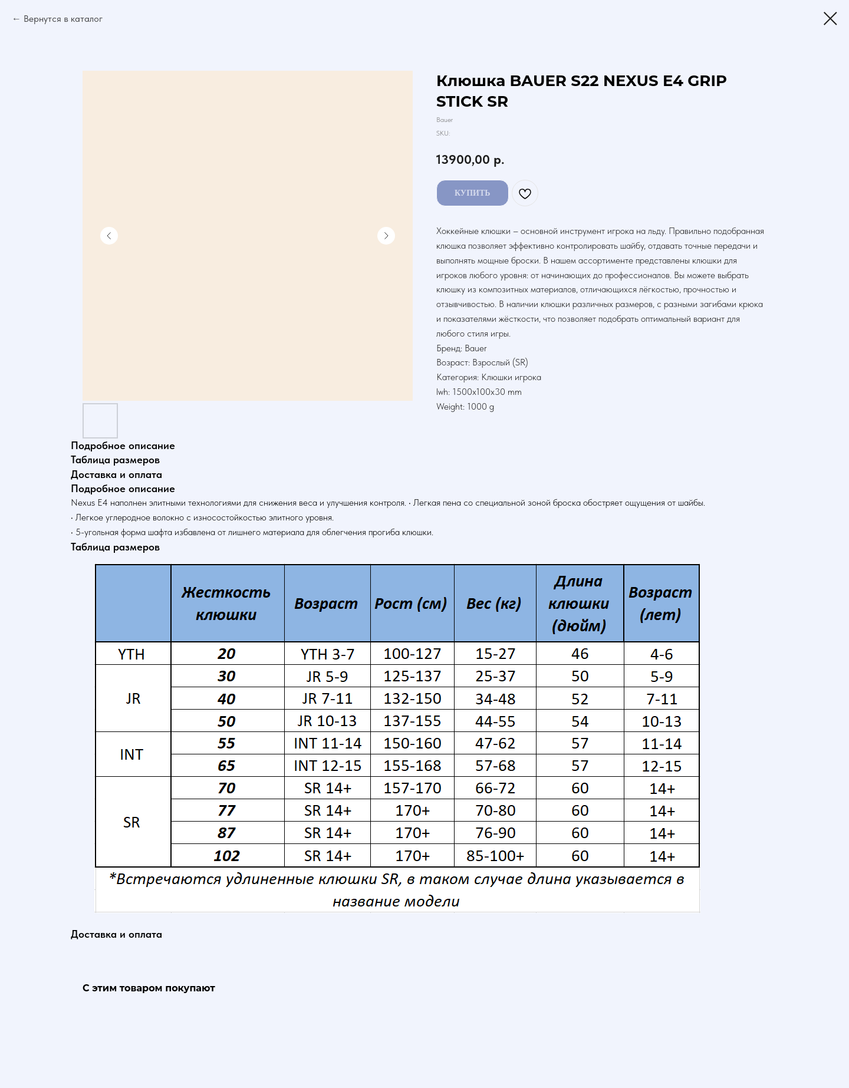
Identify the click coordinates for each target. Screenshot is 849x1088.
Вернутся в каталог (63, 18)
